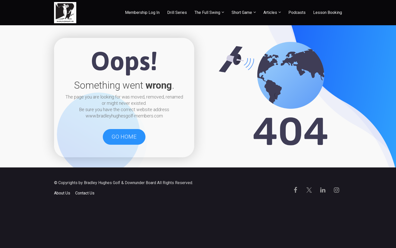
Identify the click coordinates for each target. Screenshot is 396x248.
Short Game (242, 12)
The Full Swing (207, 12)
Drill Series (177, 12)
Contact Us (84, 232)
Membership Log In (142, 12)
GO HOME (124, 157)
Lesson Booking (327, 12)
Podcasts (297, 12)
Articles (270, 12)
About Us (62, 232)
